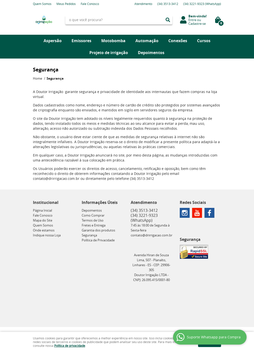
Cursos (203, 40)
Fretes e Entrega (93, 225)
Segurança (89, 235)
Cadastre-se (197, 23)
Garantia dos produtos (98, 230)
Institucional (45, 202)
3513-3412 (167, 4)
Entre (192, 20)
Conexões (177, 40)
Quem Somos (42, 4)
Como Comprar (93, 215)
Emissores (81, 40)
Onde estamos (43, 230)
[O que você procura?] (167, 19)
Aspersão (53, 40)
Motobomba (113, 40)
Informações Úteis (100, 202)
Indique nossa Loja (47, 235)
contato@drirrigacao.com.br (151, 235)
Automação (146, 40)
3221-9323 (202, 4)
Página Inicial (42, 210)
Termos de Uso (92, 220)
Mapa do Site (42, 220)
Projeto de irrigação (108, 52)
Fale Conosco (90, 4)
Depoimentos (151, 52)
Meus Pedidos (66, 4)
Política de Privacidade (98, 240)
